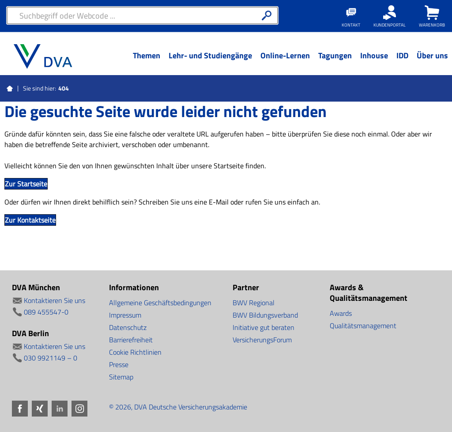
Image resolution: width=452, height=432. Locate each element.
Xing (40, 409)
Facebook (20, 409)
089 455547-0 (46, 312)
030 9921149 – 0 (50, 357)
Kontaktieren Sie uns (54, 300)
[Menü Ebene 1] (146, 62)
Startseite (10, 89)
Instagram (79, 409)
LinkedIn (60, 409)
